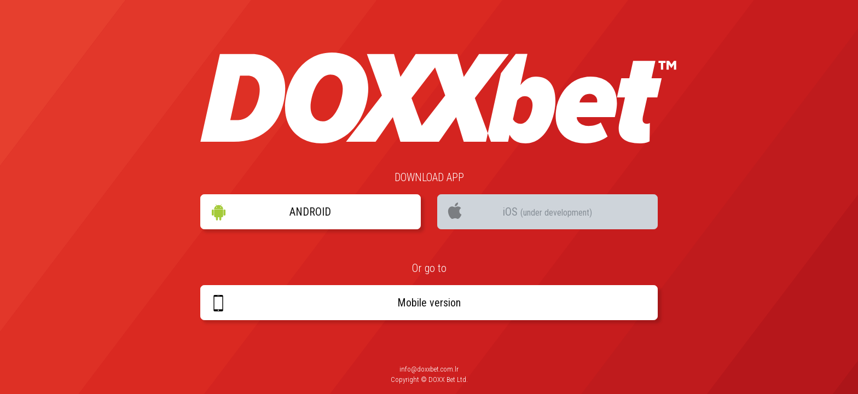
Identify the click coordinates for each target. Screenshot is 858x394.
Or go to (429, 268)
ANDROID (271, 212)
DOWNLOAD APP (429, 177)
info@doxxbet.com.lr (429, 369)
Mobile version (335, 303)
